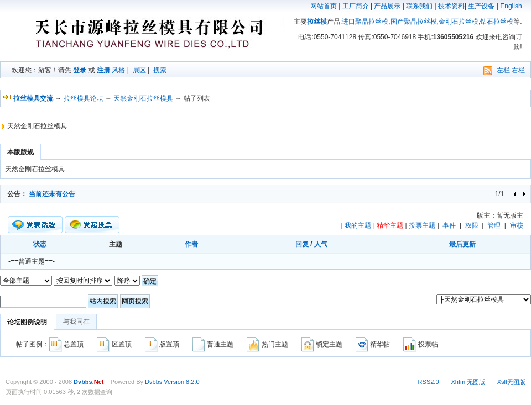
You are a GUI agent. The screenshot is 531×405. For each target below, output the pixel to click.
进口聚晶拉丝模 (365, 21)
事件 (449, 225)
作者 (191, 244)
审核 (516, 225)
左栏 (503, 70)
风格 (118, 70)
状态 (39, 244)
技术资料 (451, 6)
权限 (471, 225)
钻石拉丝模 (496, 21)
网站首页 (323, 6)
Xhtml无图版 (468, 381)
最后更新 (462, 244)
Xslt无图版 (511, 381)
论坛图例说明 (27, 322)
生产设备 (481, 6)
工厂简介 (355, 6)
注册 (103, 70)
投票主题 (422, 225)
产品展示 (387, 6)
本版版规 (20, 152)
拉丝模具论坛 (83, 98)
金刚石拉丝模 (458, 21)
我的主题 (358, 225)
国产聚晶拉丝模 (414, 21)
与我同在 (76, 321)
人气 (320, 244)
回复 (302, 244)
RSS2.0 (428, 381)
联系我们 (419, 6)
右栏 (518, 70)
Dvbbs (153, 381)
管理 (494, 225)
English (511, 6)
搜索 (159, 70)
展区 (139, 70)
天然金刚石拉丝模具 (143, 98)
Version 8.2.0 (181, 381)
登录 (79, 70)
